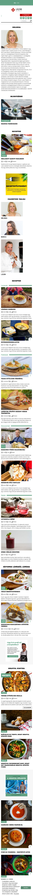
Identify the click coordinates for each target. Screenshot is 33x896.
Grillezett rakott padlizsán (12, 159)
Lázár (3, 274)
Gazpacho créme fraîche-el (12, 825)
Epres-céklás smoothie (10, 552)
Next (31, 106)
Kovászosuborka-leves (10, 342)
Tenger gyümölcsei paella (11, 696)
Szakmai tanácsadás (9, 124)
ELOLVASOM (27, 707)
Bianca (3, 237)
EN (18, 3)
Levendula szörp (8, 519)
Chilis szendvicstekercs (10, 591)
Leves (4, 822)
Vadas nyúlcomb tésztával (12, 378)
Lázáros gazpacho (8, 309)
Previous (2, 106)
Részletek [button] (16, 893)
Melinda (4, 218)
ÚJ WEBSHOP (26, 15)
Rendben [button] (26, 887)
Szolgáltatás (6, 120)
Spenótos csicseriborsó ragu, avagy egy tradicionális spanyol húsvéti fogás (15, 765)
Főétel (4, 155)
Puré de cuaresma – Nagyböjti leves (15, 852)
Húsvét (4, 731)
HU (15, 3)
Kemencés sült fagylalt (10, 482)
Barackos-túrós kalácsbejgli (13, 450)
